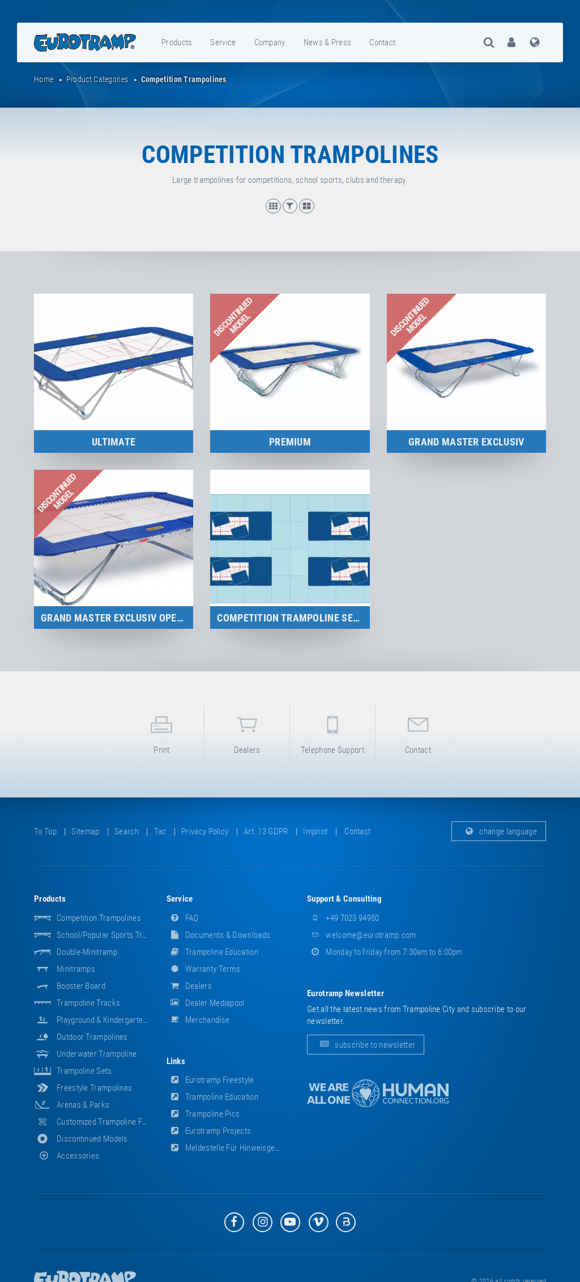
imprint (315, 831)
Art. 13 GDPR (266, 831)
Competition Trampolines (99, 918)
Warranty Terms (204, 969)
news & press (328, 42)
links (176, 1061)
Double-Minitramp (87, 952)
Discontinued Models (92, 1139)
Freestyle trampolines (94, 1088)
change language (498, 831)
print (162, 732)
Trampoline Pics (203, 1114)
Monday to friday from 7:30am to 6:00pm (385, 952)
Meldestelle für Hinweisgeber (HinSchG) (245, 1148)
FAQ (183, 918)
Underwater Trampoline (97, 1054)
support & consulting (344, 899)
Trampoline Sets (84, 1071)
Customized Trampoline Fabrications (118, 1122)
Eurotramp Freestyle (210, 1080)
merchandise (198, 1020)
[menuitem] (177, 42)
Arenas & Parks (83, 1105)
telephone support (332, 732)
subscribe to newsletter (365, 1045)
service (223, 42)
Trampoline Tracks (88, 1003)
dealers (247, 732)
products (176, 42)
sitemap (85, 831)
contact (382, 42)
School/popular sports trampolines (117, 935)
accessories (66, 1156)
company (269, 42)
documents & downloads (219, 935)
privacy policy (204, 831)
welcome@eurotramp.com (361, 935)
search (126, 831)
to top (45, 831)
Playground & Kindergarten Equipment (121, 1020)
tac (160, 831)
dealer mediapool (206, 1003)
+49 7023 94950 (343, 918)
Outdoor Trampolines (92, 1037)
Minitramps (76, 969)
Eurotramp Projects (209, 1131)
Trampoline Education (212, 952)
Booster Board (81, 986)
